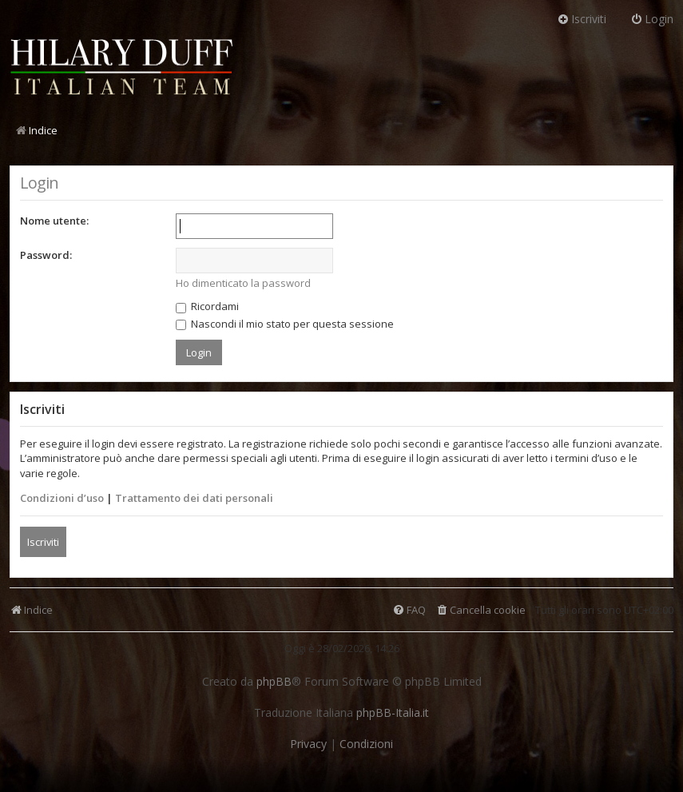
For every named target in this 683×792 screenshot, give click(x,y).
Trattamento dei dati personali (194, 498)
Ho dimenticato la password (243, 283)
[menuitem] (480, 610)
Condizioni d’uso (62, 498)
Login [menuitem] (651, 18)
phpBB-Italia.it (392, 713)
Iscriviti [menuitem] (581, 18)
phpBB (274, 682)
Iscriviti (43, 542)
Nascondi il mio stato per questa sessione (285, 323)
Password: (46, 255)
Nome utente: (54, 220)
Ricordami (207, 306)
